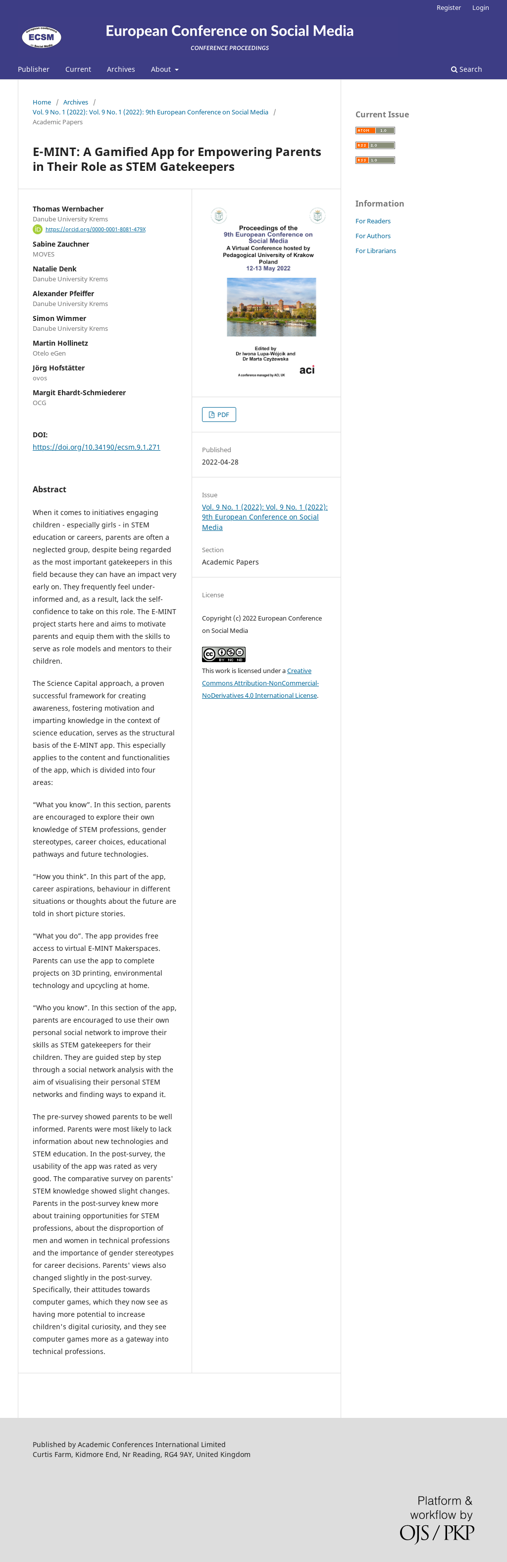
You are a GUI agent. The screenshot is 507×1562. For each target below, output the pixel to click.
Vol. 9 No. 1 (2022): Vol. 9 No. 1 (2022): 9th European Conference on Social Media (150, 111)
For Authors (373, 235)
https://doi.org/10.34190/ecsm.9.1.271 (96, 447)
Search (466, 69)
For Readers (373, 220)
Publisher (34, 69)
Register (449, 7)
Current (78, 69)
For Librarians (375, 250)
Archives (121, 69)
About (162, 69)
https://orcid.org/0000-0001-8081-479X (96, 229)
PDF (222, 414)
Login (480, 7)
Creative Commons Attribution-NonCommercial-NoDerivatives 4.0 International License (260, 683)
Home (42, 102)
